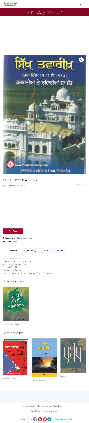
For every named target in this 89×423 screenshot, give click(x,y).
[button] (84, 4)
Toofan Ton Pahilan (9, 379)
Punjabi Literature (20, 238)
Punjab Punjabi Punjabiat (11, 325)
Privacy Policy (67, 419)
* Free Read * (13, 231)
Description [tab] (13, 251)
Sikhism (31, 238)
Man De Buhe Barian (38, 381)
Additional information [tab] (55, 251)
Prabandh (63, 376)
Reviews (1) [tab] (33, 251)
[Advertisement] (44, 32)
